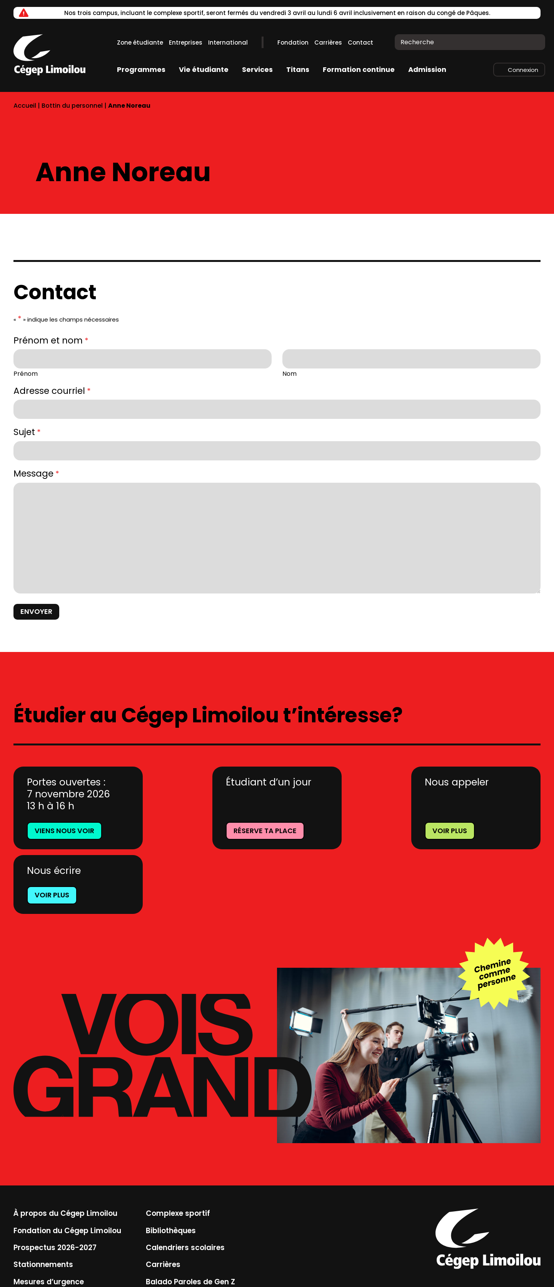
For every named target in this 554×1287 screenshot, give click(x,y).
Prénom (25, 373)
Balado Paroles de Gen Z (190, 1217)
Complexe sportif (177, 1149)
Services (257, 69)
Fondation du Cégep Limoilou (67, 1166)
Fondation (293, 42)
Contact (360, 42)
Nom (289, 373)
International (228, 42)
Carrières (328, 42)
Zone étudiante (140, 42)
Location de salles (46, 1234)
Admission (427, 69)
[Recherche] (534, 42)
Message (36, 474)
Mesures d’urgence (48, 1217)
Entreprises (185, 42)
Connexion (523, 70)
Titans (297, 69)
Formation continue (359, 69)
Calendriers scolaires (184, 1183)
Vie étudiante (204, 69)
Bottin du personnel (72, 105)
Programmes (141, 69)
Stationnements (43, 1200)
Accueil (24, 105)
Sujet (27, 432)
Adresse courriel (52, 391)
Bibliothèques (170, 1166)
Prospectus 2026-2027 (55, 1183)
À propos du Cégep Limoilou (65, 1149)
